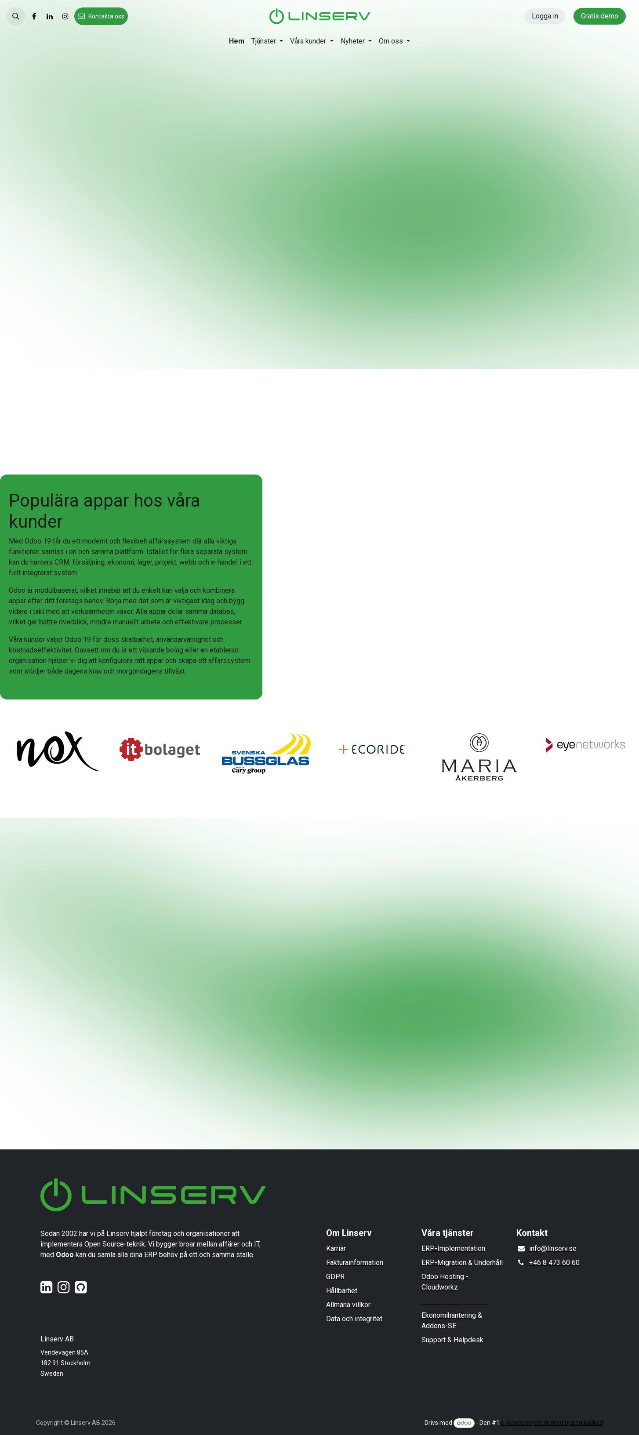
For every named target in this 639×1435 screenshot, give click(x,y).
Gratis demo (599, 16)
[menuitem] (236, 41)
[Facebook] (34, 16)
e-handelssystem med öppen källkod (552, 1422)
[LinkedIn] (50, 16)
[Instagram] (65, 16)
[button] (16, 16)
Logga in (545, 16)
